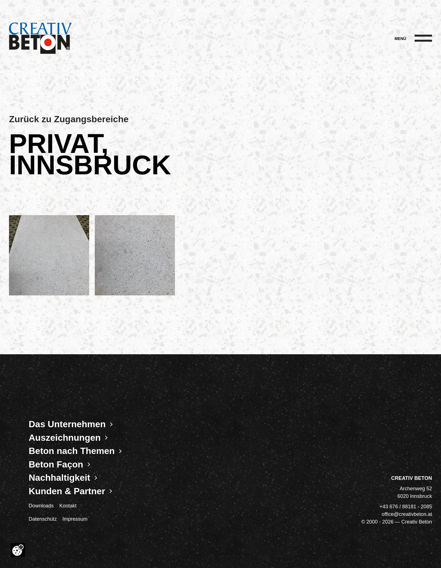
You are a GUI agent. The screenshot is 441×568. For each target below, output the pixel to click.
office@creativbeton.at (407, 514)
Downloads (41, 506)
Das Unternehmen (67, 424)
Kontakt (67, 506)
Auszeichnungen (65, 438)
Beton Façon (56, 464)
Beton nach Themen (72, 451)
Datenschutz (43, 519)
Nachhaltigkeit (59, 478)
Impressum (74, 519)
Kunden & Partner (67, 491)
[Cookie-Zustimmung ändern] (18, 550)
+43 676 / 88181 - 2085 (405, 506)
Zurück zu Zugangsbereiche (69, 119)
